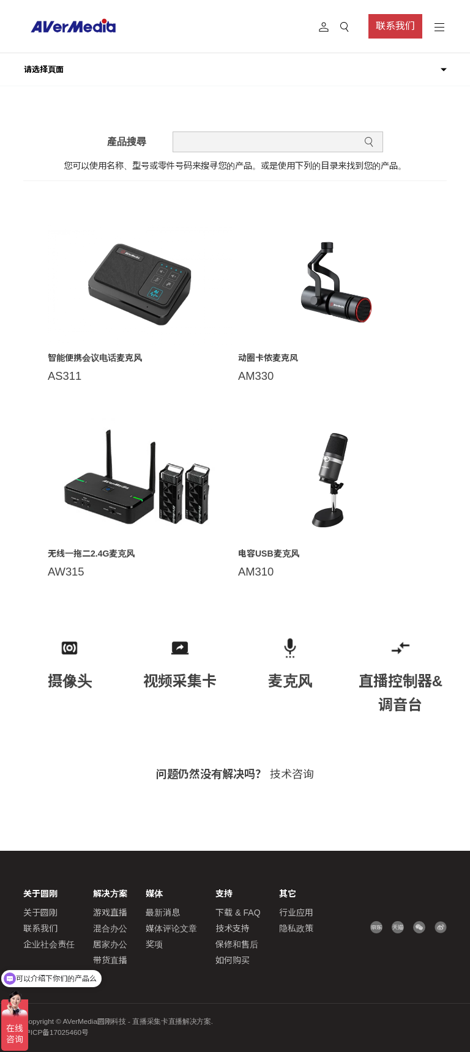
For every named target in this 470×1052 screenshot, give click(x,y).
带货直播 (110, 960)
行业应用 (296, 912)
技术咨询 (292, 774)
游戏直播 (110, 912)
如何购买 (232, 960)
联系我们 (395, 26)
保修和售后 (236, 944)
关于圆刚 (40, 912)
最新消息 (163, 912)
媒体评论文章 (171, 928)
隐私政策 (296, 928)
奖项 (154, 944)
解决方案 (110, 893)
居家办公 (110, 944)
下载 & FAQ (237, 912)
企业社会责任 (49, 944)
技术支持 (232, 928)
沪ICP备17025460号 (56, 1032)
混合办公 (110, 928)
